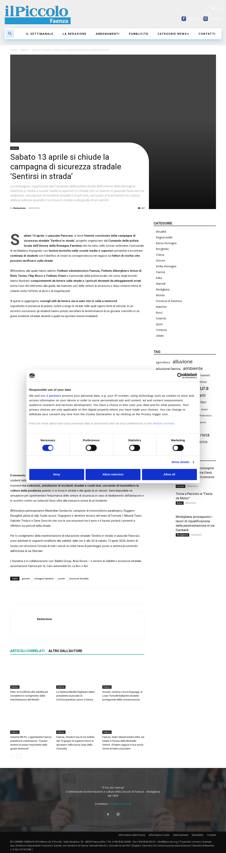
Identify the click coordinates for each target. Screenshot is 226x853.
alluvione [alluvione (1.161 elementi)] (182, 361)
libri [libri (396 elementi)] (203, 402)
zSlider (160, 335)
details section (163, 423)
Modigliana (163, 289)
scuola (61, 578)
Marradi (161, 283)
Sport (159, 324)
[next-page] (18, 756)
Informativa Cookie (159, 835)
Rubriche (161, 307)
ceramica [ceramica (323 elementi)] (200, 382)
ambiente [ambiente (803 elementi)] (193, 368)
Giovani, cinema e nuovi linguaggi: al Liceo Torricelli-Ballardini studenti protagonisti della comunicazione (122, 695)
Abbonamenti (180, 835)
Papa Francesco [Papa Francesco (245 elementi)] (202, 415)
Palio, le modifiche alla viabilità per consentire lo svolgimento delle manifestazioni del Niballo (29, 695)
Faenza (24, 49)
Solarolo (161, 318)
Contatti (211, 835)
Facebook (194, 18)
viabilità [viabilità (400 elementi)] (201, 442)
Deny (56, 474)
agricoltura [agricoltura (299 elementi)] (163, 362)
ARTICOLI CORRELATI (27, 651)
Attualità (161, 231)
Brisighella (162, 249)
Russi (159, 312)
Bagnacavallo (164, 237)
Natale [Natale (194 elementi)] (204, 409)
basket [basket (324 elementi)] (205, 375)
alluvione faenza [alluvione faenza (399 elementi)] (168, 369)
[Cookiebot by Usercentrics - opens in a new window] (180, 376)
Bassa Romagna (166, 243)
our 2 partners (51, 395)
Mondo (160, 295)
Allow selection (113, 474)
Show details (180, 462)
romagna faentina (44, 578)
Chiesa (160, 254)
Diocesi (160, 260)
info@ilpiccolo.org (120, 804)
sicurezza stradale (79, 578)
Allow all (169, 474)
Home (13, 49)
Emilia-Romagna (166, 266)
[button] (10, 34)
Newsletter (198, 835)
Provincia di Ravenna (169, 301)
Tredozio (161, 330)
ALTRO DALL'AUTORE (65, 651)
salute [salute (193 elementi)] (203, 422)
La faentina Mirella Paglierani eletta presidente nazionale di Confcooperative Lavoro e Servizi (75, 695)
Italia (159, 278)
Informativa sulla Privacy (132, 835)
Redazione (19, 208)
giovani (26, 578)
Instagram (215, 18)
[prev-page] (12, 756)
